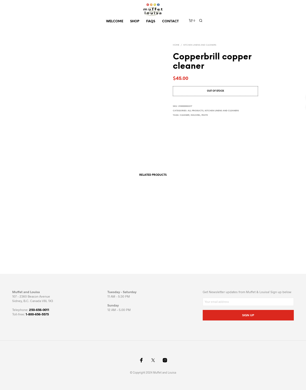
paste (204, 115)
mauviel (195, 115)
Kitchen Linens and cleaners (199, 45)
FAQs (150, 21)
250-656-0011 (39, 310)
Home (176, 45)
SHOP (134, 21)
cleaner (184, 115)
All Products (196, 111)
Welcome (114, 21)
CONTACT (170, 21)
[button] (192, 21)
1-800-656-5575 (37, 314)
